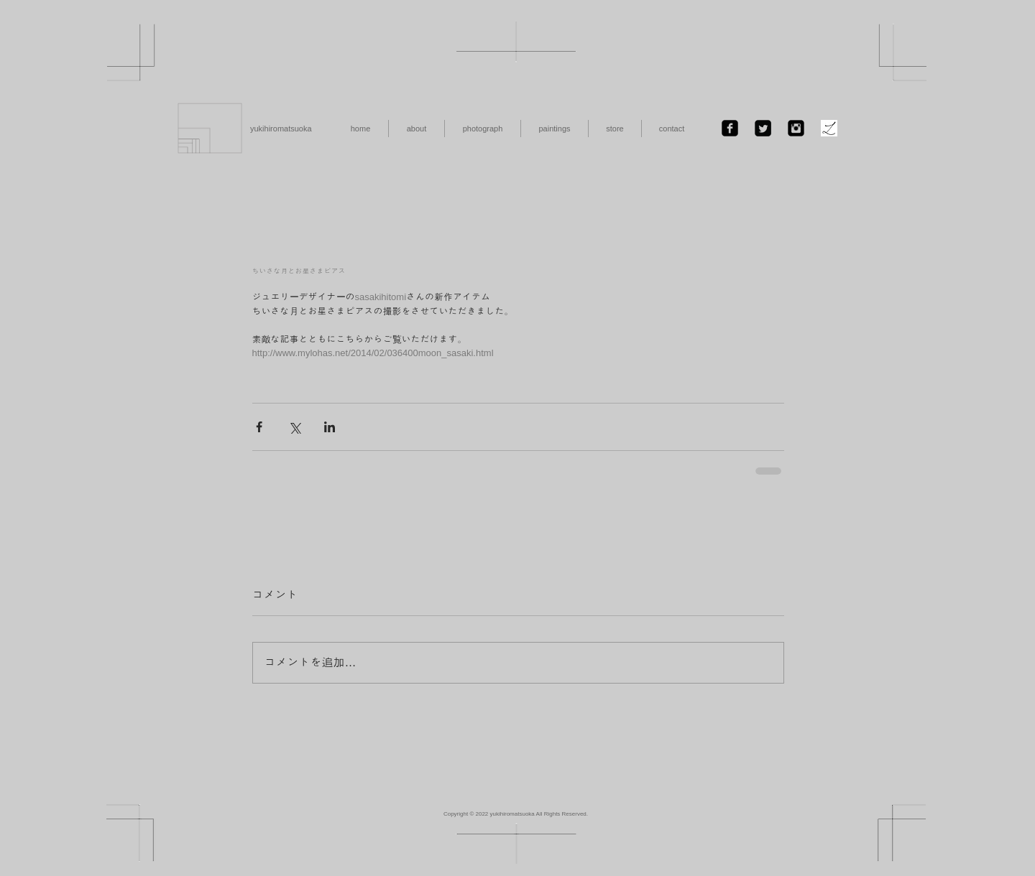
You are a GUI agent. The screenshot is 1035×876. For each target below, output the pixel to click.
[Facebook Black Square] (730, 128)
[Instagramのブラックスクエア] (796, 128)
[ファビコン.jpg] (829, 128)
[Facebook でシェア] (259, 427)
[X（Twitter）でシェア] (294, 427)
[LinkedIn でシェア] (329, 427)
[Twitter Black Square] (763, 128)
